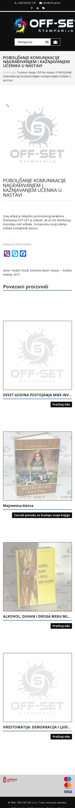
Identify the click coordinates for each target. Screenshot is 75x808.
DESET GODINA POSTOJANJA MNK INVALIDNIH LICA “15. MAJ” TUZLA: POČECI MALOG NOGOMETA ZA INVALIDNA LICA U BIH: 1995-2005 (37, 395)
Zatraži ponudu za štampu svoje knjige (42, 515)
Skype (43, 7)
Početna (22, 72)
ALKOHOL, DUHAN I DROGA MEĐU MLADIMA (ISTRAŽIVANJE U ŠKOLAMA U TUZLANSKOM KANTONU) (37, 616)
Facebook (31, 7)
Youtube (37, 7)
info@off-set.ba (51, 3)
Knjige (32, 72)
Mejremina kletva (18, 506)
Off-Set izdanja (46, 72)
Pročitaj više (61, 404)
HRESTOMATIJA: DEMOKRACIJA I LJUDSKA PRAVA (37, 727)
